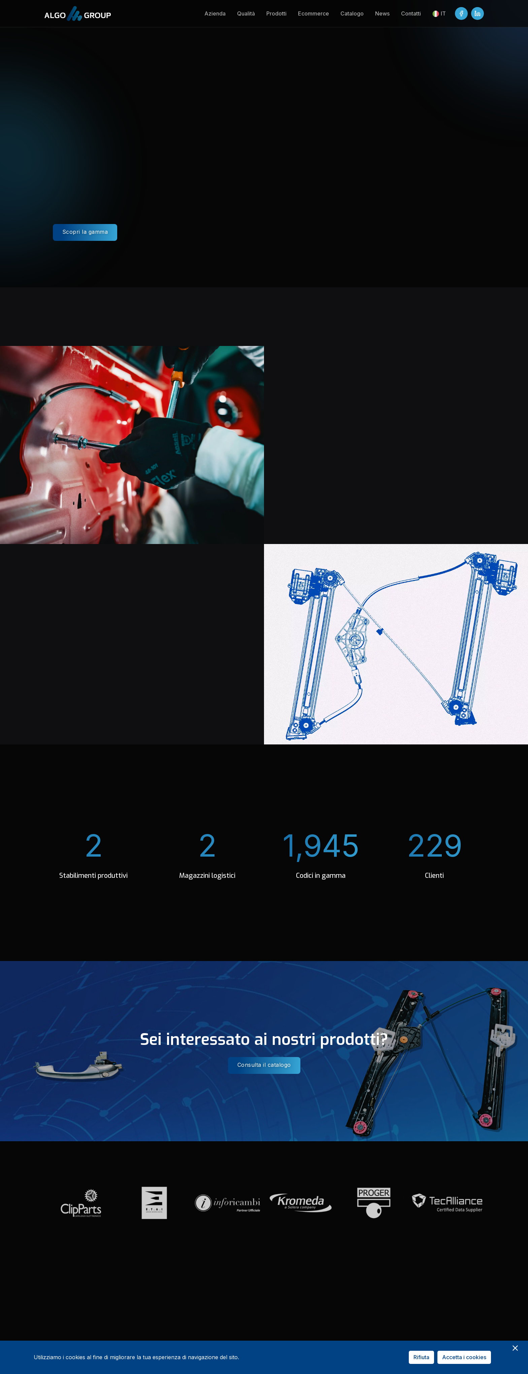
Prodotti (276, 13)
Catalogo (352, 13)
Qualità (246, 13)
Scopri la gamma (85, 231)
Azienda (215, 13)
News (382, 13)
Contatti (411, 13)
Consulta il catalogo (264, 1064)
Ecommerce (313, 13)
